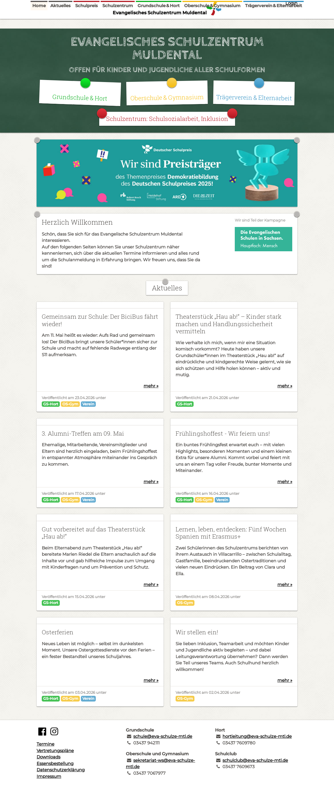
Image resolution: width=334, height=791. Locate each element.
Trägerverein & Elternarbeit (273, 23)
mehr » (151, 385)
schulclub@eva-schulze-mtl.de (255, 760)
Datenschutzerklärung (61, 769)
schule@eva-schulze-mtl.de (162, 736)
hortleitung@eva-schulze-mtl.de (257, 736)
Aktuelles (60, 23)
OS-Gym (70, 404)
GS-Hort (50, 404)
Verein (88, 404)
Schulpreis (86, 23)
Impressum (49, 776)
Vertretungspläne (55, 750)
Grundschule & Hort (159, 23)
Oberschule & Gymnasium (212, 23)
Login (291, 3)
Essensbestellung (55, 763)
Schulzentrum (117, 23)
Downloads (48, 757)
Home (39, 23)
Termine (45, 744)
